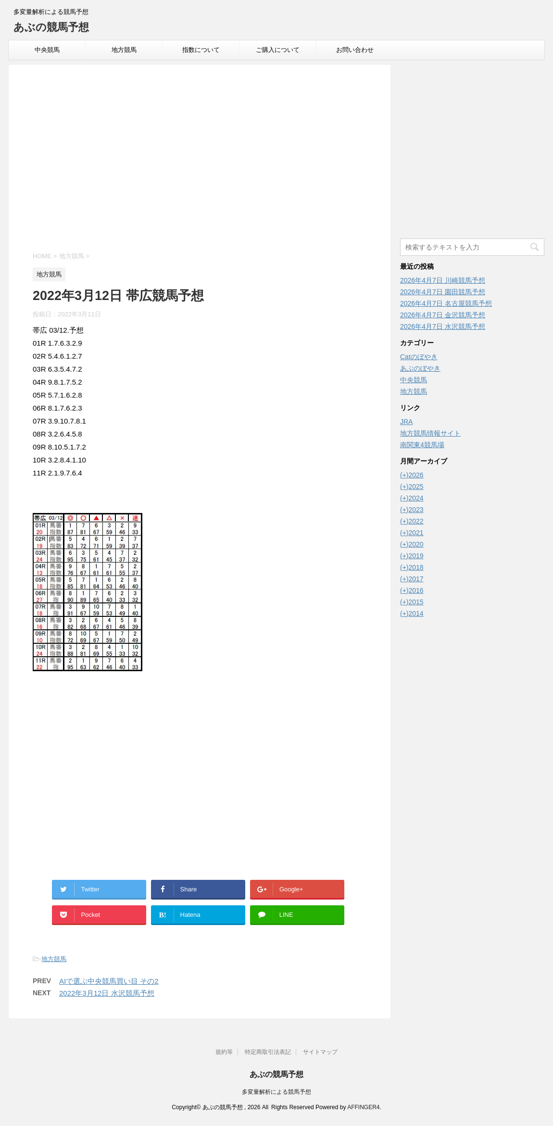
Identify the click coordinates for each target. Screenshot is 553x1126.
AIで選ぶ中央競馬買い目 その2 (109, 981)
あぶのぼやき (420, 368)
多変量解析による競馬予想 (276, 1091)
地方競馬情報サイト (430, 433)
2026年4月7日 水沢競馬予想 (442, 326)
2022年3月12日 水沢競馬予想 (106, 993)
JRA (406, 421)
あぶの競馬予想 (51, 27)
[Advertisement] (199, 159)
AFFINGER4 (363, 1107)
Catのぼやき (419, 357)
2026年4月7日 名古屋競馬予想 (446, 303)
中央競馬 (47, 49)
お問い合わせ (355, 49)
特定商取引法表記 (268, 1052)
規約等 (224, 1052)
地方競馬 (124, 49)
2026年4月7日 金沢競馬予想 (442, 315)
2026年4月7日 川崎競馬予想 (442, 280)
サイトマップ (320, 1052)
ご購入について (278, 49)
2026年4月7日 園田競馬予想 (442, 292)
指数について (201, 49)
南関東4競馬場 (422, 445)
